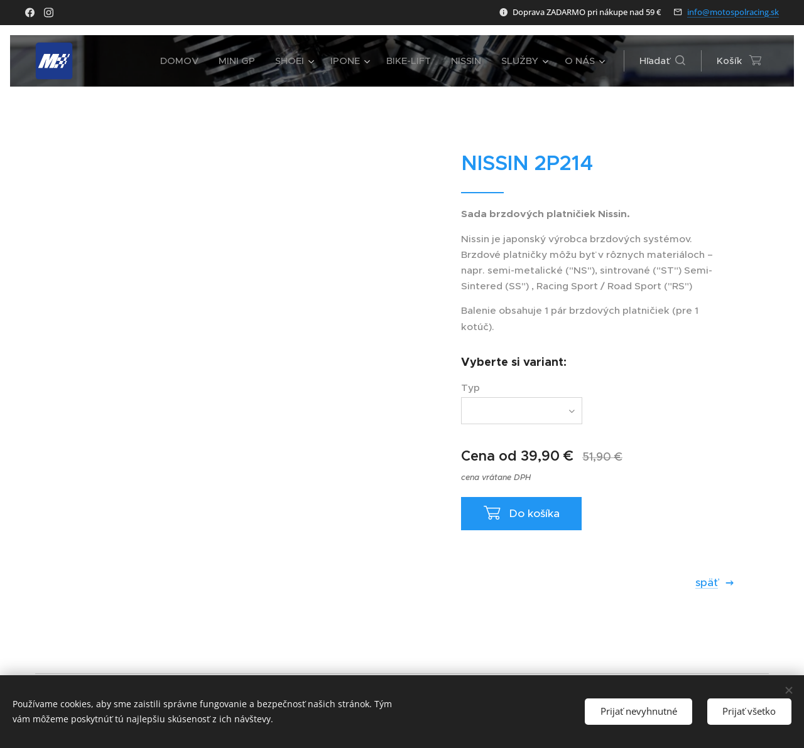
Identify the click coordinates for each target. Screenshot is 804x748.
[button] (662, 61)
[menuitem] (183, 61)
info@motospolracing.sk (733, 12)
